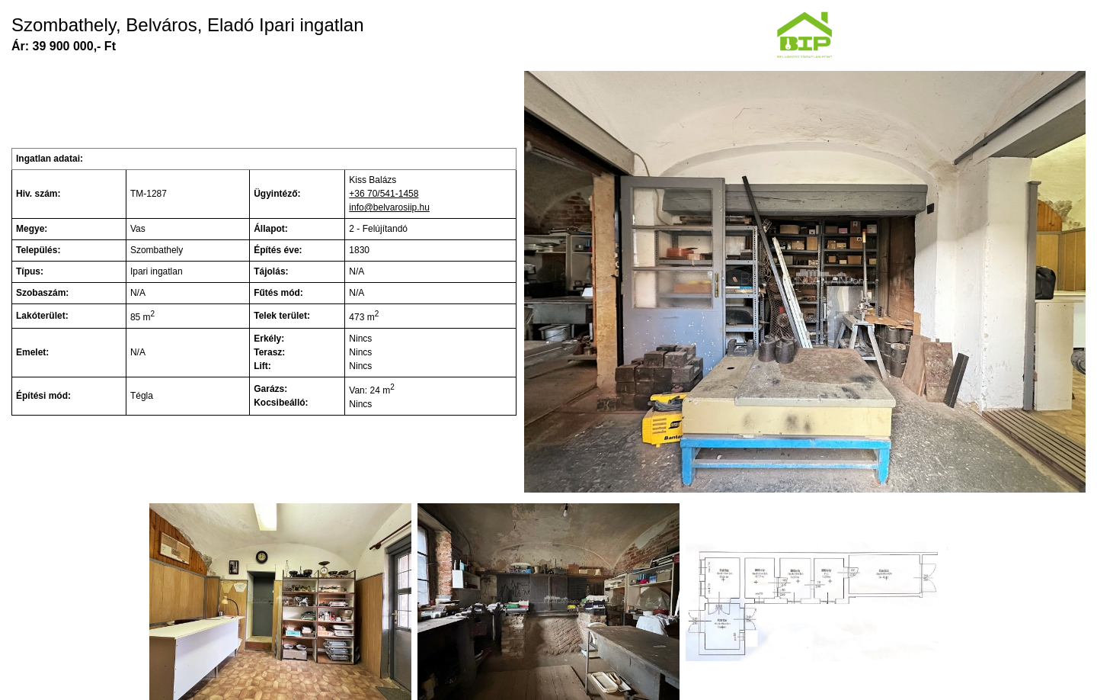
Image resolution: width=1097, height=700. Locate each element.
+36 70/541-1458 (383, 193)
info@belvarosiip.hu (389, 207)
